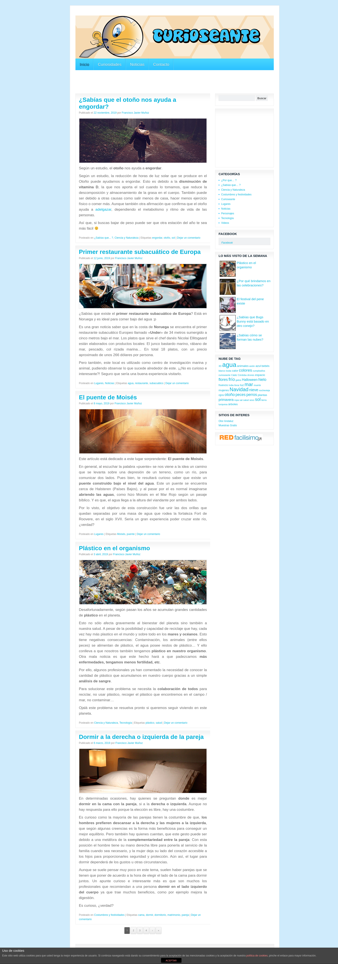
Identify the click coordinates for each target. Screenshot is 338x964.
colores (245, 370)
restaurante (141, 383)
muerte (257, 385)
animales (243, 366)
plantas (262, 395)
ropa (236, 400)
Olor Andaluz (226, 421)
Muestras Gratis (228, 425)
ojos (221, 395)
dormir (149, 914)
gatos (238, 380)
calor (235, 370)
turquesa (223, 404)
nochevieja (264, 390)
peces (241, 394)
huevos (223, 385)
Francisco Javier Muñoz (135, 112)
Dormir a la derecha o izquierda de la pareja (141, 737)
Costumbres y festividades (109, 914)
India (231, 385)
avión (252, 366)
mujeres (224, 390)
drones (250, 375)
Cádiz (234, 375)
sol (173, 237)
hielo (262, 379)
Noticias (137, 64)
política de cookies (257, 955)
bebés (265, 366)
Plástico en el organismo (114, 548)
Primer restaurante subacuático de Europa (140, 252)
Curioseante (228, 199)
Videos (225, 222)
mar (249, 384)
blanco (222, 370)
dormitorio (160, 914)
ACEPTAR (171, 960)
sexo (251, 400)
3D (220, 366)
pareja (185, 914)
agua (131, 383)
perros (251, 394)
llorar (236, 385)
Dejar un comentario (188, 237)
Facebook (228, 234)
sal (241, 400)
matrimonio (173, 914)
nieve (253, 390)
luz (242, 385)
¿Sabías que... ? (103, 237)
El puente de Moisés (108, 397)
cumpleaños (259, 370)
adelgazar (103, 209)
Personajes (227, 213)
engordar (157, 237)
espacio (260, 375)
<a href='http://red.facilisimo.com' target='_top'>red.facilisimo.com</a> (241, 438)
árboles (233, 404)
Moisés (121, 534)
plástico (150, 722)
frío (231, 379)
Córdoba (242, 375)
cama (141, 914)
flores (223, 379)
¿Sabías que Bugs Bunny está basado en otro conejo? (253, 321)
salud (159, 722)
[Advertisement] (153, 12)
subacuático (156, 383)
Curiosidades (109, 64)
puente (131, 534)
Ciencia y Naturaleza (126, 237)
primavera (226, 400)
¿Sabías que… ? (231, 185)
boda (228, 370)
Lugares (98, 383)
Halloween (250, 380)
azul (258, 366)
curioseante (224, 375)
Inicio (84, 64)
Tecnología (125, 722)
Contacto (161, 64)
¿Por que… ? (228, 180)
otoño (167, 237)
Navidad (239, 389)
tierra (263, 400)
